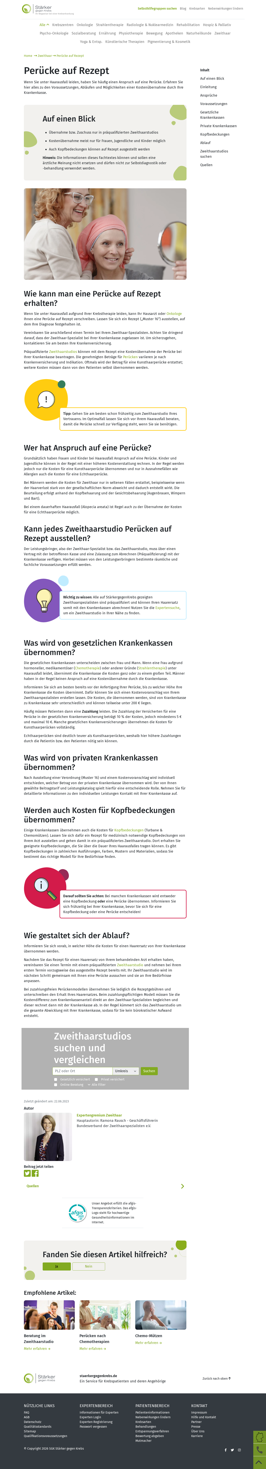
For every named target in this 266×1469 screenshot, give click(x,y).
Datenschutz (32, 1422)
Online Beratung (68, 1085)
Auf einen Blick (212, 78)
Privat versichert (109, 1079)
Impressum (199, 1412)
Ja (56, 1266)
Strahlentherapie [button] (110, 25)
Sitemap (30, 1431)
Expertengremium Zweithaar (99, 1115)
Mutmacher (143, 1441)
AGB (27, 1417)
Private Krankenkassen (218, 126)
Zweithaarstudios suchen (214, 154)
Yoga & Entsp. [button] (91, 42)
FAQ (26, 1412)
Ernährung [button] (107, 33)
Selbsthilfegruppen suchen (157, 8)
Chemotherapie (87, 668)
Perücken (130, 357)
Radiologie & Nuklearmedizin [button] (150, 25)
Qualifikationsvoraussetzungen (45, 1436)
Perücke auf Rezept (68, 56)
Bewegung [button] (154, 33)
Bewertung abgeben (149, 1436)
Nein (88, 1266)
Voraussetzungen (213, 104)
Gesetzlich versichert (72, 1079)
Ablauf (205, 143)
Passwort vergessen (93, 1426)
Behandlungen (145, 1426)
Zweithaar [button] (223, 33)
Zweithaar (43, 56)
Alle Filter (96, 1085)
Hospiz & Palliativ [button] (217, 25)
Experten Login (90, 1417)
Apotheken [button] (174, 33)
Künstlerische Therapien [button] (124, 42)
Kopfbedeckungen (129, 830)
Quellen (33, 1186)
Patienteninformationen (152, 1412)
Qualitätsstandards (37, 1426)
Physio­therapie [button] (131, 33)
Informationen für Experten (99, 1412)
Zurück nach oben (217, 1378)
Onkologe (174, 314)
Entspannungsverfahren (152, 1431)
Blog (183, 8)
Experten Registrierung (96, 1422)
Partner (196, 1422)
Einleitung (208, 87)
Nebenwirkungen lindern (225, 8)
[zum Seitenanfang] (259, 1462)
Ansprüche (208, 95)
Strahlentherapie (152, 668)
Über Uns (197, 1431)
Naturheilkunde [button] (198, 33)
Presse (195, 1426)
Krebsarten (197, 8)
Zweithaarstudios (63, 352)
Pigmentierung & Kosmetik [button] (169, 42)
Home (28, 56)
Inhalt (204, 70)
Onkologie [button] (85, 25)
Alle (44, 25)
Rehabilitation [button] (188, 25)
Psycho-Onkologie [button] (54, 33)
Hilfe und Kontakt (203, 1417)
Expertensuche (167, 608)
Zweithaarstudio (130, 965)
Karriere (197, 1436)
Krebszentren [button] (63, 25)
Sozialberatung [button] (84, 33)
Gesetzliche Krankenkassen (212, 115)
